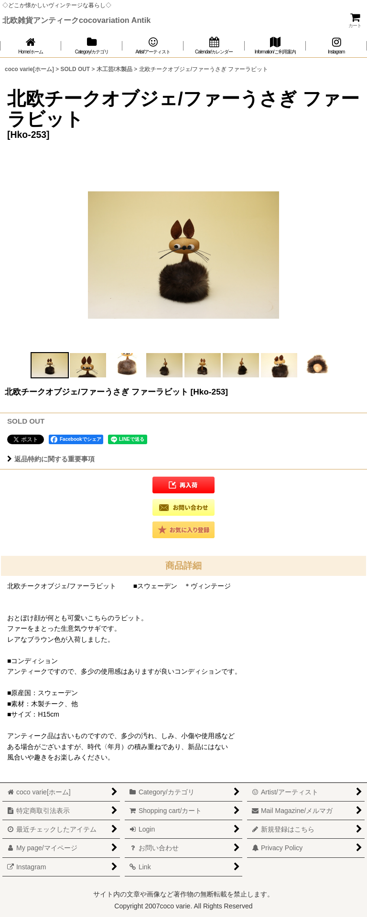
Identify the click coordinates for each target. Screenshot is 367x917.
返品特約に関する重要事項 (51, 459)
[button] (50, 365)
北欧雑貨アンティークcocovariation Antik (76, 20)
